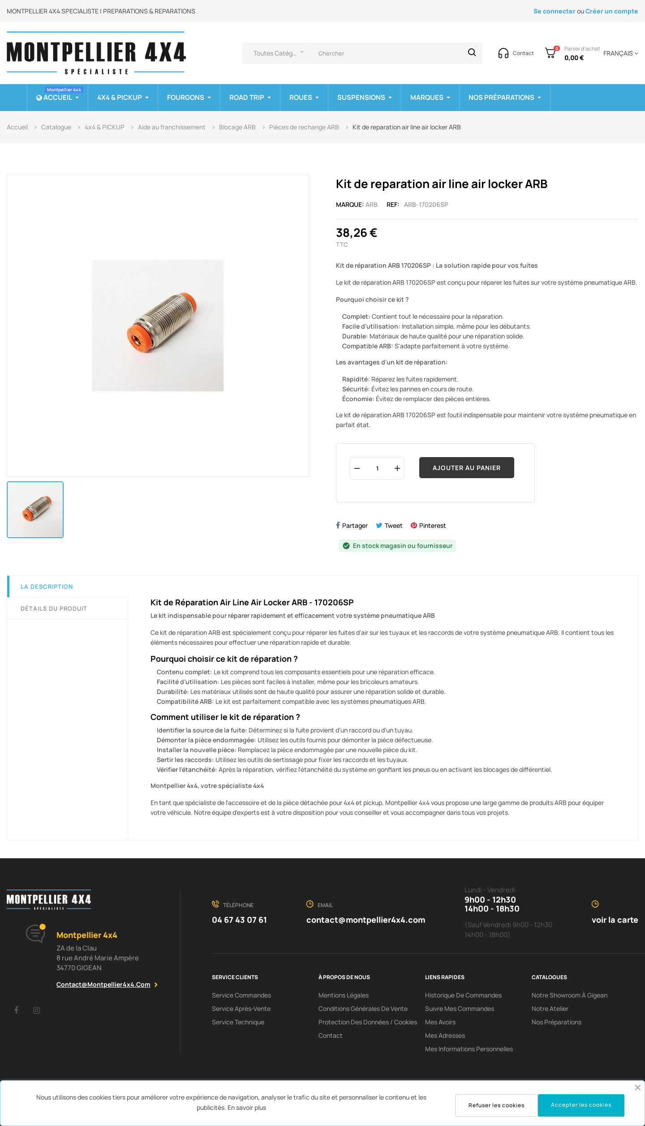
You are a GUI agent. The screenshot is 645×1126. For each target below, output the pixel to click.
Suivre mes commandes (459, 1008)
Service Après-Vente (241, 1008)
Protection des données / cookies (367, 1022)
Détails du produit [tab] (54, 608)
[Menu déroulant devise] (619, 53)
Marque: (350, 204)
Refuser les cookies (497, 1105)
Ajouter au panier (467, 467)
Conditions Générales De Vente (363, 1008)
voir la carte (615, 919)
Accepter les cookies (581, 1105)
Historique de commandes (463, 995)
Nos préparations (556, 1022)
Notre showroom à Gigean (569, 995)
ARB (372, 204)
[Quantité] (377, 468)
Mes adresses (445, 1035)
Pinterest (432, 525)
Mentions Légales (343, 995)
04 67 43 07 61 (239, 919)
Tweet (394, 525)
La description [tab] (47, 586)
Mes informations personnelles (469, 1049)
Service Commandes (241, 995)
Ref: (393, 204)
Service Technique (238, 1022)
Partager (355, 525)
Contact (330, 1035)
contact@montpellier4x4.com (103, 984)
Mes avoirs (440, 1022)
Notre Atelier (550, 1008)
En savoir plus (247, 1107)
